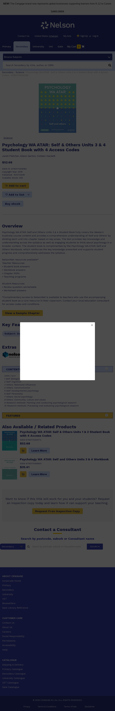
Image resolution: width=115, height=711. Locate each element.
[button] (91, 325)
